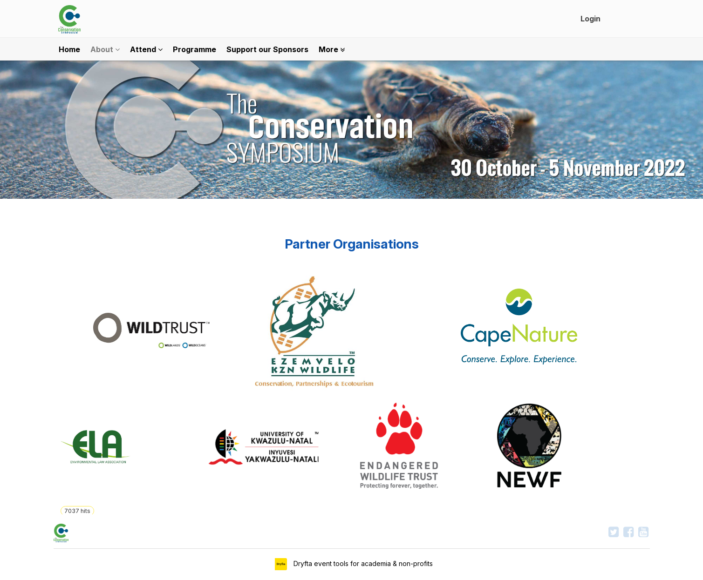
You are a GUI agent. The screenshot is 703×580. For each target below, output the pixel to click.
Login (590, 18)
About (105, 49)
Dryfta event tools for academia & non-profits (362, 563)
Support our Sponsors (267, 49)
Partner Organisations (352, 244)
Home (69, 49)
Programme (194, 49)
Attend (146, 49)
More (332, 49)
